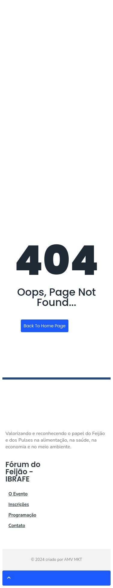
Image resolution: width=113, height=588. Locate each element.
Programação (22, 515)
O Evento (18, 494)
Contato (16, 526)
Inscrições (18, 504)
